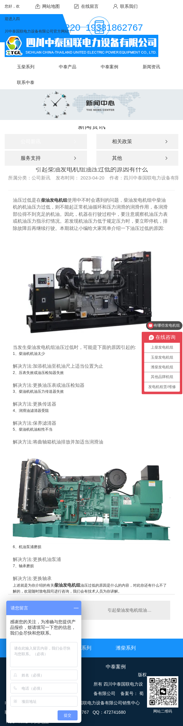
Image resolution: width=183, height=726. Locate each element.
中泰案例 (116, 666)
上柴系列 (81, 648)
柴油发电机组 (54, 200)
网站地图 (51, 6)
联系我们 (129, 6)
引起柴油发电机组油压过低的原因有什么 (136, 610)
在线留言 (90, 6)
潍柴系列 (126, 648)
